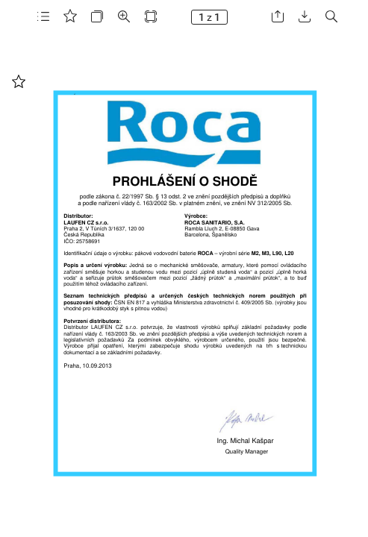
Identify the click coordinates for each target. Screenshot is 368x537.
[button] (43, 17)
